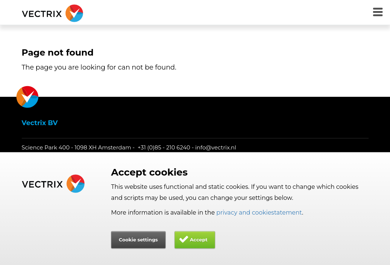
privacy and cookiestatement (259, 212)
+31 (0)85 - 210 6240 (164, 147)
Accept (198, 240)
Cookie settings (138, 240)
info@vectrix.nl (215, 147)
